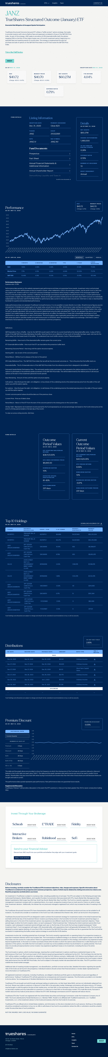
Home (73, 1033)
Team (62, 3)
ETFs (73, 1037)
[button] (47, 3)
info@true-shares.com (11, 1048)
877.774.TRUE (9, 1044)
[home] (15, 3)
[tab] (79, 257)
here (84, 299)
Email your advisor (22, 858)
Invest (9, 61)
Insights (54, 3)
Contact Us (98, 3)
